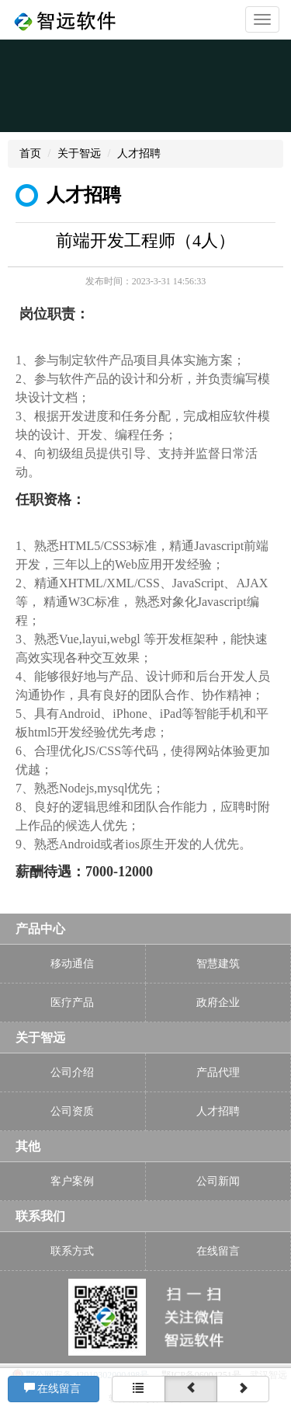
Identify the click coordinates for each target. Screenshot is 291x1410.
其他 (28, 1146)
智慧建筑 (218, 964)
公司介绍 (72, 1072)
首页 (30, 153)
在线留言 (54, 1388)
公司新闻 (218, 1181)
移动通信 (72, 964)
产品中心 (40, 928)
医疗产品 (72, 1002)
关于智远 (79, 153)
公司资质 (72, 1111)
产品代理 (218, 1072)
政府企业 (218, 1002)
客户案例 (72, 1181)
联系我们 (40, 1216)
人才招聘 (139, 153)
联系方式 (72, 1251)
